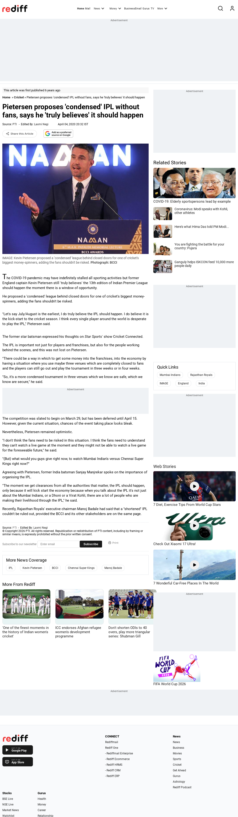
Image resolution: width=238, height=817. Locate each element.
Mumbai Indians (170, 375)
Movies (177, 753)
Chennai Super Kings (81, 568)
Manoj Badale (113, 568)
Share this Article (19, 134)
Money (115, 8)
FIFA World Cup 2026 (169, 684)
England (183, 383)
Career (42, 810)
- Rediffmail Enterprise (119, 753)
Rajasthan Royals (201, 375)
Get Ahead (179, 770)
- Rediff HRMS (113, 764)
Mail (87, 8)
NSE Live (7, 804)
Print (113, 543)
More (162, 8)
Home (80, 8)
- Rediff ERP (112, 776)
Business (178, 747)
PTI (14, 124)
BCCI (55, 568)
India (201, 383)
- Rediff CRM (112, 770)
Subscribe (90, 544)
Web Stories (164, 466)
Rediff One (111, 747)
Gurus (146, 8)
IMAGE (164, 383)
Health (42, 799)
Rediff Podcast (182, 787)
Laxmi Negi (41, 124)
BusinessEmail (133, 8)
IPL (11, 568)
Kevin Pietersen (32, 568)
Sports (177, 759)
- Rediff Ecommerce (117, 759)
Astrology (179, 781)
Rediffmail (111, 742)
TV (152, 8)
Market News (10, 810)
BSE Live (7, 799)
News (99, 8)
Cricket (19, 97)
